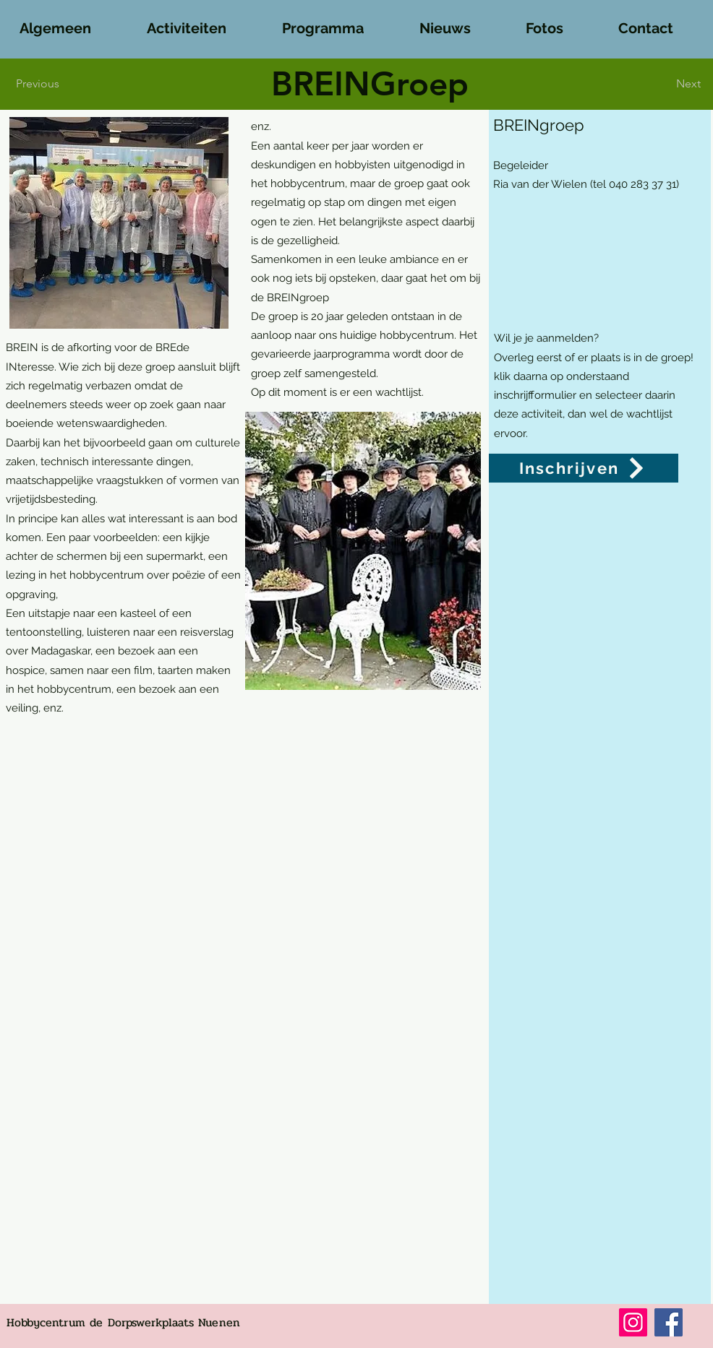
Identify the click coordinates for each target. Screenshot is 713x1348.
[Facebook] (668, 1322)
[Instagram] (633, 1322)
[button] (70, 21)
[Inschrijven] (583, 468)
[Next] (678, 83)
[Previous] (42, 83)
